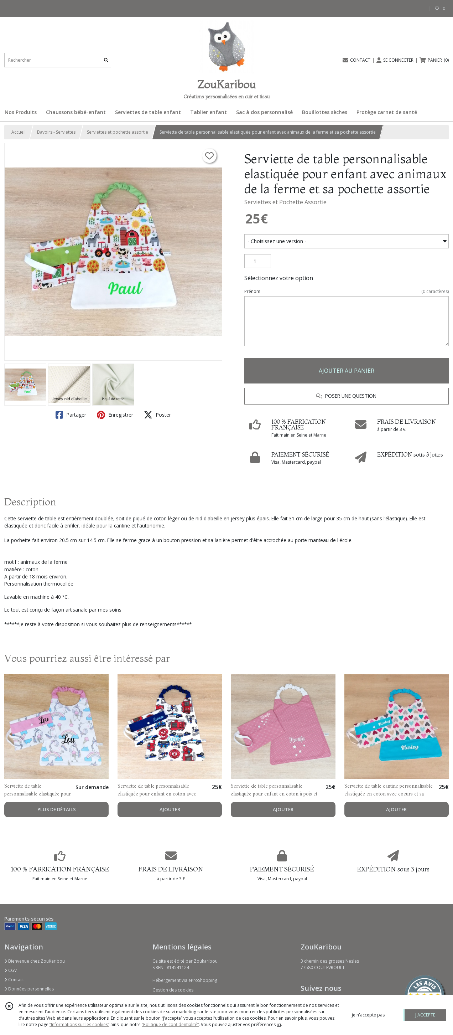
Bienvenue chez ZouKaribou (34, 961)
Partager (71, 415)
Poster (157, 415)
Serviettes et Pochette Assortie (285, 202)
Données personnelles (29, 989)
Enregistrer (115, 415)
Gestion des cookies (172, 990)
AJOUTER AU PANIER (346, 371)
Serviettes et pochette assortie (117, 132)
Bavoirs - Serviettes (56, 132)
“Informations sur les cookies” (79, 1024)
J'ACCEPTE (425, 1015)
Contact (14, 980)
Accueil (18, 132)
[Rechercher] (106, 60)
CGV (10, 970)
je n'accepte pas (368, 1015)
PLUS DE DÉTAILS (56, 809)
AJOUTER (170, 809)
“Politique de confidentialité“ (170, 1024)
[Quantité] (257, 261)
